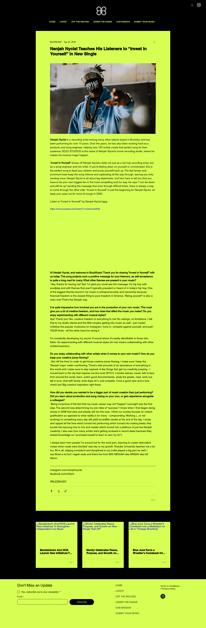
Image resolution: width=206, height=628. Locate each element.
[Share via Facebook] (51, 491)
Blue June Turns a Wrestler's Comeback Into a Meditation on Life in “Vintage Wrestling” (148, 552)
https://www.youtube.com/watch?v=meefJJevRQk (75, 209)
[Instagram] (163, 596)
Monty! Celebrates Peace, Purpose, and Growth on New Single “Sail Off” (102, 552)
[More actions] (154, 42)
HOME (119, 585)
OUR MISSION (123, 608)
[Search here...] (172, 5)
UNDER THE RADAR (126, 602)
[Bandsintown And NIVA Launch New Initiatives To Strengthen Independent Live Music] (56, 534)
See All (167, 516)
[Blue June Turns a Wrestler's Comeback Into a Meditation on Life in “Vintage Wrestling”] (149, 534)
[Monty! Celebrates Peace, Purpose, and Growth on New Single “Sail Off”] (103, 534)
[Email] (41, 601)
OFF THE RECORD (126, 596)
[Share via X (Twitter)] (58, 491)
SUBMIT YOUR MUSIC (126, 613)
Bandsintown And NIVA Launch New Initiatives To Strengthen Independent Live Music (55, 552)
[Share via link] (65, 491)
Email (20, 597)
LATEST (120, 591)
